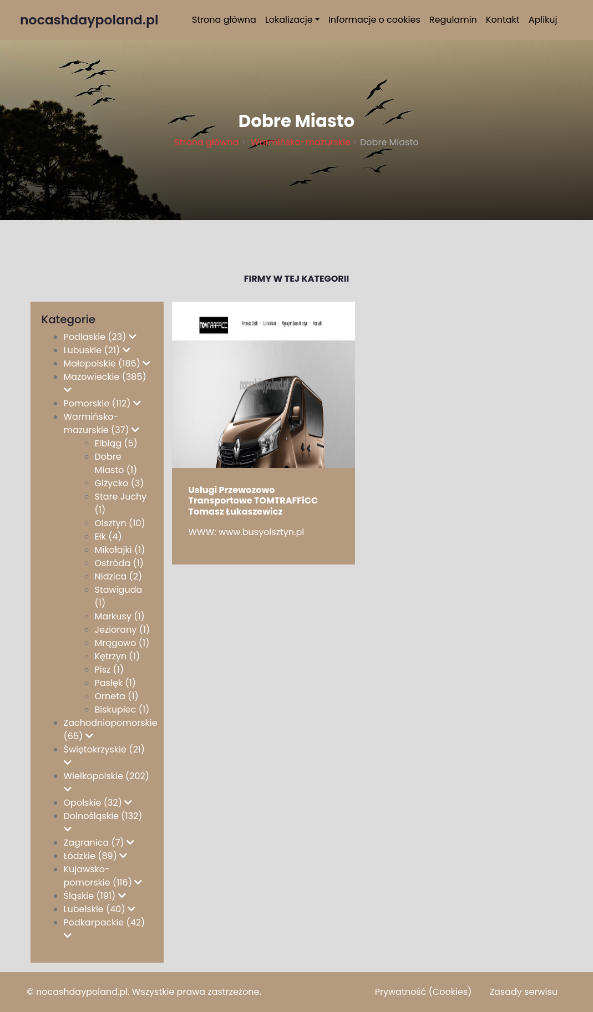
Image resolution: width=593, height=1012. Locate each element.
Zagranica (99, 842)
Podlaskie (100, 336)
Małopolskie (107, 363)
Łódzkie (96, 856)
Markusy (120, 616)
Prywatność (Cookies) (423, 991)
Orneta (117, 696)
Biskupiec (122, 709)
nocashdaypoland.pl (82, 991)
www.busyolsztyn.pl (261, 532)
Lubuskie (97, 350)
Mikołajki (120, 549)
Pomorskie (102, 403)
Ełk (108, 536)
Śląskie (95, 895)
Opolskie (98, 802)
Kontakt (503, 19)
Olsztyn (120, 523)
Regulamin (453, 19)
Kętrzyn (117, 656)
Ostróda (119, 563)
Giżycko (119, 483)
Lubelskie (99, 909)
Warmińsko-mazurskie (300, 142)
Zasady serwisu (523, 991)
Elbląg (116, 443)
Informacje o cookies (374, 19)
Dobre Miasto (116, 463)
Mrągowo (122, 643)
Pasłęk (115, 683)
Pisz (109, 669)
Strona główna (224, 19)
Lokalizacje (289, 19)
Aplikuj (543, 19)
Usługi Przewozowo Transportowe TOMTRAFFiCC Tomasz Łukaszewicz (253, 500)
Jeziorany (122, 629)
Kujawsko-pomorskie (103, 876)
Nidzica (119, 576)
